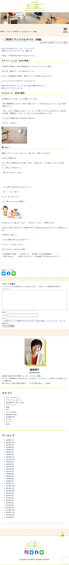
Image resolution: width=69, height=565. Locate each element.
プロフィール (11, 405)
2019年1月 (10, 508)
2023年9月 (10, 462)
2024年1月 (10, 457)
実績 (7, 407)
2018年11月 (10, 512)
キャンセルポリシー (13, 398)
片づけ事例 (63, 43)
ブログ (8, 31)
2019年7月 (10, 496)
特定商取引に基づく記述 (15, 402)
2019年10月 (10, 491)
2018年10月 (10, 515)
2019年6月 (10, 498)
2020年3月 (10, 481)
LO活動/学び (10, 417)
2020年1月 (10, 484)
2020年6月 (10, 476)
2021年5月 (10, 469)
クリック (55, 254)
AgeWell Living (11, 414)
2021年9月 (10, 464)
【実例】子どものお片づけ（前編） (23, 39)
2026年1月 (10, 440)
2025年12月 (10, 442)
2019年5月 (10, 500)
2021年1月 (10, 471)
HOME (2, 31)
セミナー (9, 422)
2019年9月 (10, 493)
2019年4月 (10, 503)
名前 (4, 312)
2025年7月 (10, 445)
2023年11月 (10, 459)
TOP (62, 537)
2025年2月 (10, 450)
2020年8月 (10, 474)
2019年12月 (10, 486)
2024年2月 (10, 455)
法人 (7, 410)
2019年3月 (10, 505)
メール (5, 315)
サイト (4, 318)
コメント (6, 289)
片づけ (56, 43)
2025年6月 (10, 447)
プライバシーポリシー (14, 400)
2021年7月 (10, 467)
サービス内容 (11, 412)
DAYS (8, 424)
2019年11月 (10, 488)
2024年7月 (10, 452)
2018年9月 (10, 517)
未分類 (50, 43)
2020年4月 (10, 479)
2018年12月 (10, 510)
